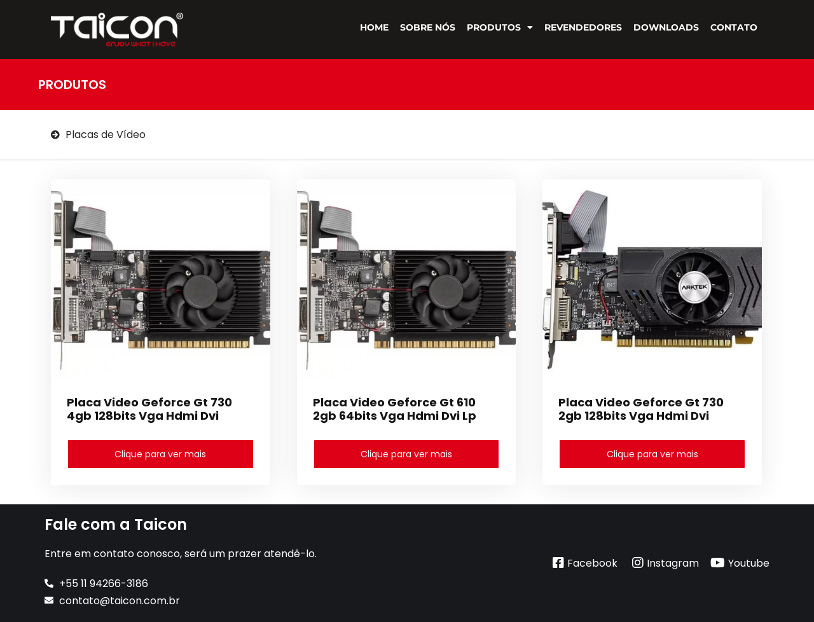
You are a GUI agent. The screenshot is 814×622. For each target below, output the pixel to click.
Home (374, 27)
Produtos (500, 27)
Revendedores (583, 27)
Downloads (666, 27)
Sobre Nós (427, 27)
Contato (733, 27)
